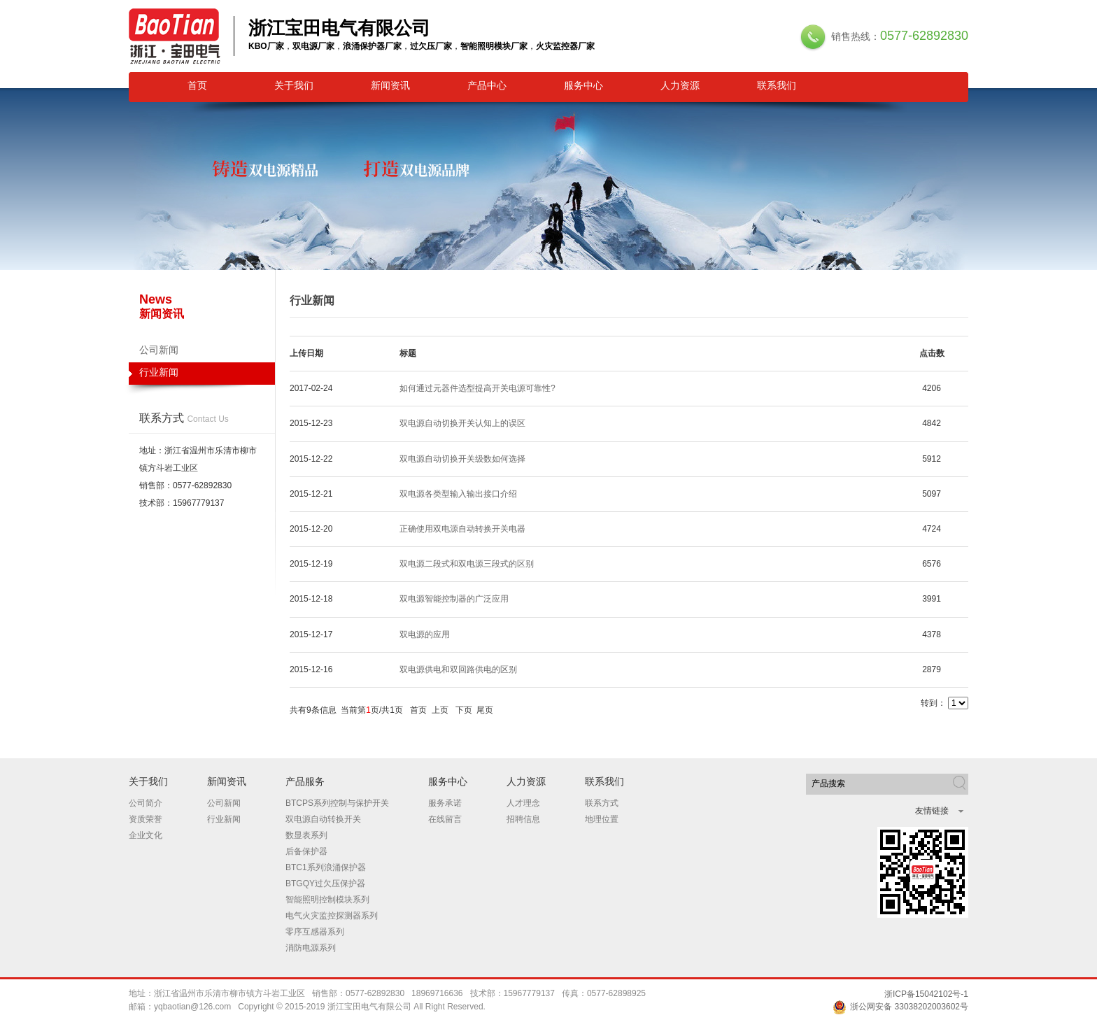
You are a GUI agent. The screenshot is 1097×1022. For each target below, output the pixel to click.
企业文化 (145, 835)
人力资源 (680, 85)
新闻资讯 (390, 85)
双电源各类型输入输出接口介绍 (458, 494)
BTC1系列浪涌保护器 (325, 867)
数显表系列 (306, 835)
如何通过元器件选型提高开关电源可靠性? (477, 388)
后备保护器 (306, 851)
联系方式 (601, 803)
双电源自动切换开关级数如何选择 (462, 459)
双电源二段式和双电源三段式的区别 (466, 564)
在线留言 (445, 819)
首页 (197, 85)
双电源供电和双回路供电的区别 (458, 669)
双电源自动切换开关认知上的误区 (462, 423)
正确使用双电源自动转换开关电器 (462, 529)
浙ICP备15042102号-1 (926, 994)
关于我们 (293, 85)
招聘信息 (523, 819)
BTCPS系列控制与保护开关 (337, 803)
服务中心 (583, 85)
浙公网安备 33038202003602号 (900, 1007)
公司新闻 (158, 349)
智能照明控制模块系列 (327, 899)
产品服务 (305, 781)
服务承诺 (445, 803)
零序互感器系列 (314, 932)
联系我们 (776, 85)
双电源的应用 (424, 634)
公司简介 (145, 803)
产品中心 (487, 85)
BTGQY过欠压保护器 (325, 883)
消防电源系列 (310, 948)
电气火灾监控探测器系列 (331, 916)
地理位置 (601, 819)
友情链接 (932, 811)
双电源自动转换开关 (323, 819)
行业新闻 (202, 376)
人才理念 (523, 803)
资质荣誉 (145, 819)
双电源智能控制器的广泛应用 (454, 599)
